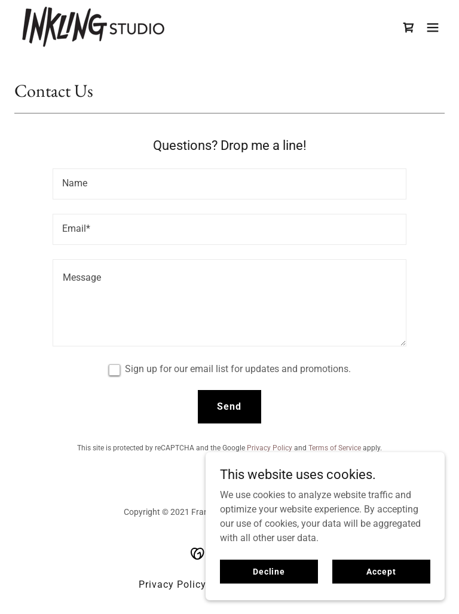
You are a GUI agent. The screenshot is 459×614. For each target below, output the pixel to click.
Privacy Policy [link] (269, 448)
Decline (269, 571)
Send (229, 406)
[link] (93, 27)
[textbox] (229, 183)
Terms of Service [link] (334, 448)
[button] (433, 27)
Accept (381, 571)
